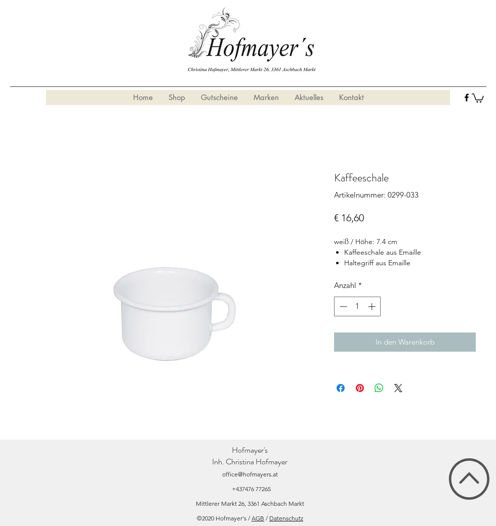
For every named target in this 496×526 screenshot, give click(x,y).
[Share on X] (398, 388)
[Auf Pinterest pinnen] (360, 388)
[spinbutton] (357, 306)
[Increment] (373, 306)
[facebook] (467, 97)
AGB (258, 518)
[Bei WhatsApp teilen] (379, 388)
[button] (478, 97)
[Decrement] (342, 306)
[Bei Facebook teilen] (341, 388)
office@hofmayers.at (250, 474)
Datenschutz (286, 518)
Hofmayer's (250, 450)
